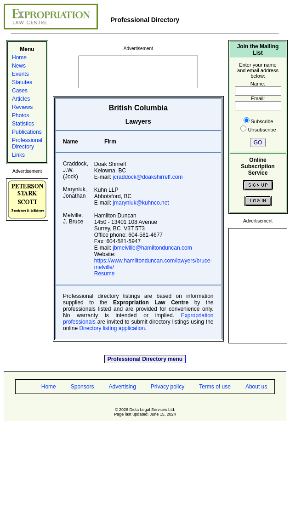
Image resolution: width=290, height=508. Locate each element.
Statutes (22, 82)
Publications (27, 132)
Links (18, 155)
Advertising (122, 386)
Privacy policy (167, 386)
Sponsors (82, 386)
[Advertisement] (138, 71)
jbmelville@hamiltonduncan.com (152, 248)
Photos (20, 115)
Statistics (23, 123)
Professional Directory (27, 143)
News (19, 66)
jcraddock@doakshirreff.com (147, 177)
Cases (20, 90)
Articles (21, 99)
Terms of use (215, 386)
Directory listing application (112, 328)
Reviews (22, 107)
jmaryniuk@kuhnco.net (141, 203)
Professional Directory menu (145, 359)
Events (20, 74)
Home (19, 57)
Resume (104, 273)
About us (256, 386)
